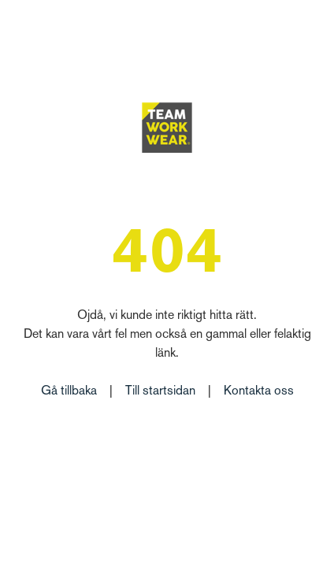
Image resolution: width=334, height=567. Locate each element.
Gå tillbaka (69, 392)
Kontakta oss (259, 392)
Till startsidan (160, 392)
